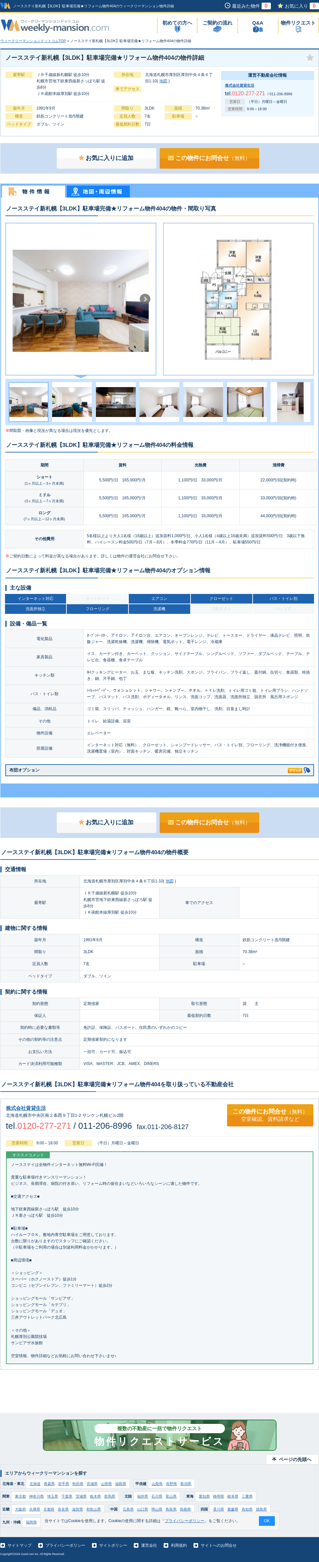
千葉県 (66, 1496)
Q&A (257, 23)
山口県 (142, 1509)
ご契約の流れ (217, 23)
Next (145, 299)
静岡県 (218, 1496)
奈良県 (63, 1509)
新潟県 (185, 1484)
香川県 (218, 1509)
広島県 (128, 1509)
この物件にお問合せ (209, 158)
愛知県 (204, 1496)
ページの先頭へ (295, 1459)
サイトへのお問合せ (219, 1545)
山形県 (106, 1484)
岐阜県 (232, 1496)
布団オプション (155, 769)
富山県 (171, 1496)
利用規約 (179, 1545)
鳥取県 (171, 1509)
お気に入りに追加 (106, 158)
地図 (163, 81)
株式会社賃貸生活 (239, 85)
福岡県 (31, 1522)
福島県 (120, 1484)
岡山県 (156, 1509)
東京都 (20, 1496)
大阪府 (20, 1509)
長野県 (171, 1484)
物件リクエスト (298, 23)
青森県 (49, 1484)
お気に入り (302, 6)
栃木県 (95, 1496)
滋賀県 (77, 1509)
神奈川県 (36, 1496)
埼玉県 (52, 1496)
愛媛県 (232, 1509)
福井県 (142, 1496)
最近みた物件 (251, 6)
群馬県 (109, 1496)
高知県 (247, 1509)
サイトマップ (20, 1545)
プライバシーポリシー (65, 1545)
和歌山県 (93, 1509)
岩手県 (63, 1484)
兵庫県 (34, 1509)
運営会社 (149, 1545)
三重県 (247, 1496)
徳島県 (261, 1509)
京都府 (48, 1509)
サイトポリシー (113, 1545)
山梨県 (157, 1484)
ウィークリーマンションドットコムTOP (33, 41)
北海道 (35, 1484)
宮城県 (92, 1484)
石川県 (156, 1496)
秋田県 (77, 1484)
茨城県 (81, 1496)
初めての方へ (177, 23)
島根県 (185, 1509)
